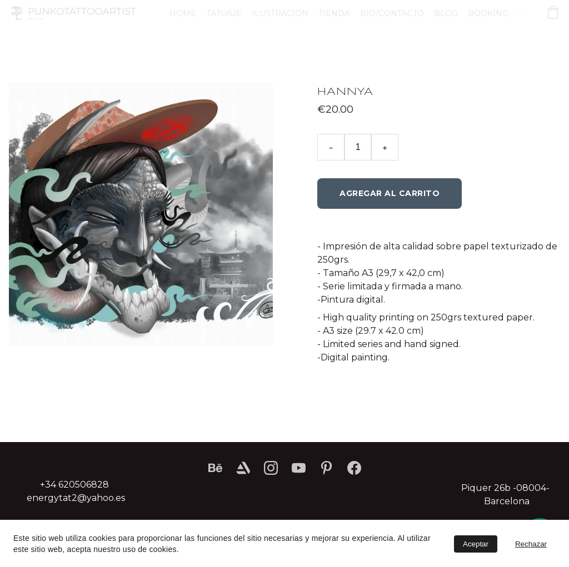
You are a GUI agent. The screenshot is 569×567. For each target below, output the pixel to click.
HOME (182, 13)
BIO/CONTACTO (392, 13)
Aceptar (475, 544)
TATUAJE (224, 13)
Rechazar (531, 544)
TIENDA (334, 13)
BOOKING (488, 13)
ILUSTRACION (280, 13)
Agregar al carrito (390, 193)
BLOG (446, 13)
